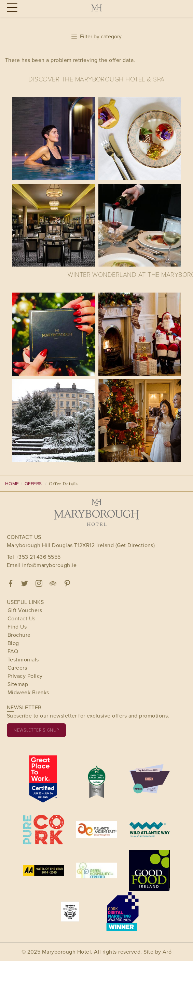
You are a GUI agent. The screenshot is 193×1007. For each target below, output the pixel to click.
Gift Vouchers (25, 610)
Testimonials (23, 659)
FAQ (13, 651)
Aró (167, 952)
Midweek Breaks (28, 692)
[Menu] (11, 8)
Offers (33, 483)
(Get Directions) (135, 545)
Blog (13, 643)
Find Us (17, 627)
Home (12, 483)
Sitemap (18, 684)
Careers (17, 668)
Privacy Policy (25, 676)
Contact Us (22, 618)
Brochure (19, 635)
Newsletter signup (36, 730)
